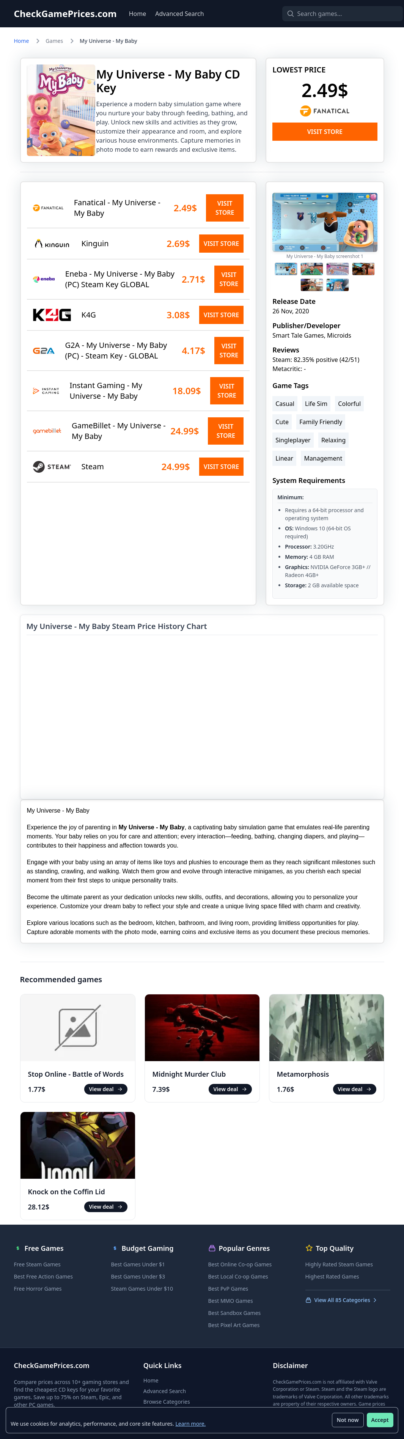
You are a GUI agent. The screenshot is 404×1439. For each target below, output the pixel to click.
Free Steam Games (37, 1264)
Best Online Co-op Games (240, 1264)
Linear (284, 458)
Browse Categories (166, 1401)
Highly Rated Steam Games (339, 1264)
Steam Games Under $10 (142, 1288)
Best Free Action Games (43, 1276)
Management (323, 458)
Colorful (349, 403)
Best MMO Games (230, 1300)
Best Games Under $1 (138, 1264)
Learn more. (191, 1423)
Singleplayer (293, 440)
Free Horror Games (38, 1288)
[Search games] (329, 13)
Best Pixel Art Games (234, 1325)
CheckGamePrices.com (65, 14)
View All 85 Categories (341, 1300)
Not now (347, 1419)
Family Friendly (320, 422)
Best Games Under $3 (138, 1276)
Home (137, 13)
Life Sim (316, 403)
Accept (379, 1419)
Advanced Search (179, 13)
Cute (282, 422)
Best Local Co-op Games (238, 1276)
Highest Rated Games (332, 1276)
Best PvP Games (228, 1288)
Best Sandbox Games (234, 1312)
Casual (284, 403)
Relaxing (333, 440)
